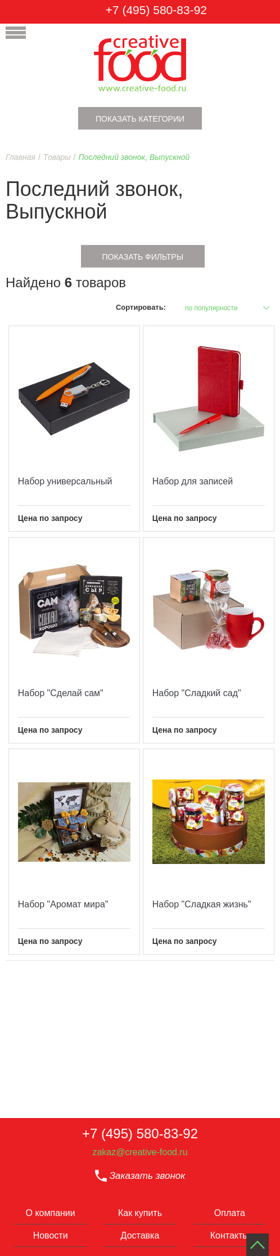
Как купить (140, 1213)
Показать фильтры (142, 256)
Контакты (229, 1235)
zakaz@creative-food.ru (139, 1152)
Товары (57, 157)
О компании (50, 1213)
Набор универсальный (65, 481)
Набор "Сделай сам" (60, 693)
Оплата (229, 1213)
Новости (50, 1235)
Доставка (140, 1235)
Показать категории (140, 118)
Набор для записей (192, 481)
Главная (20, 157)
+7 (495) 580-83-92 (156, 9)
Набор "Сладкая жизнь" (201, 904)
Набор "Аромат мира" (63, 904)
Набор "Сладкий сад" (196, 693)
